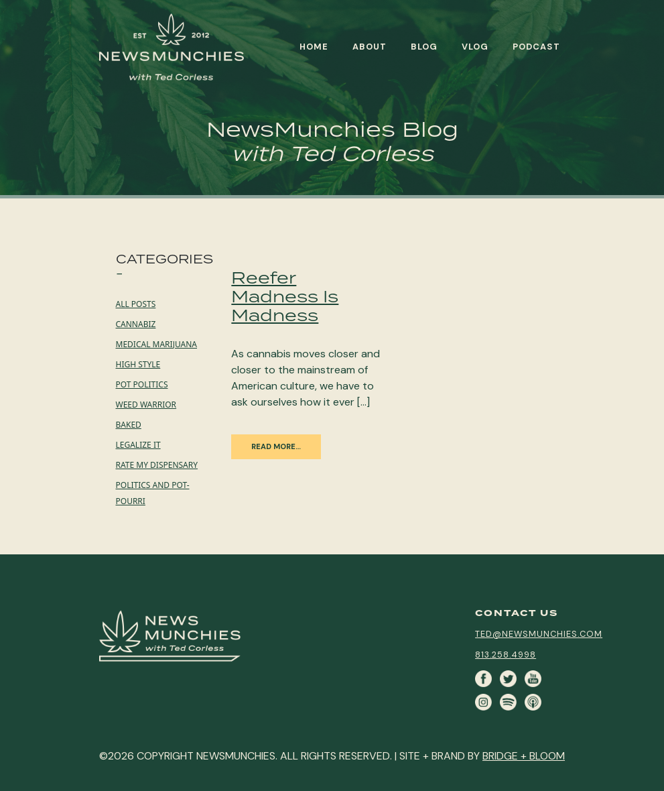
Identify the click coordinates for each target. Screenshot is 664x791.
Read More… (276, 446)
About (369, 46)
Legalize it (138, 444)
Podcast (536, 46)
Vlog (475, 46)
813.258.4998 (505, 654)
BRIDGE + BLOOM (523, 756)
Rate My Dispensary (157, 465)
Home (314, 46)
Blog (424, 46)
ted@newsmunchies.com (538, 634)
